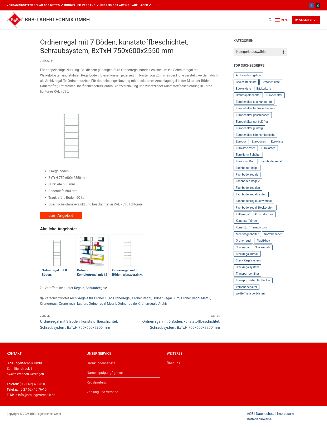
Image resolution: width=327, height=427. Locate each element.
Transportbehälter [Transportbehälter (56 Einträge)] (247, 273)
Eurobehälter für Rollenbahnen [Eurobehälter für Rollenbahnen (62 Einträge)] (255, 108)
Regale (46, 61)
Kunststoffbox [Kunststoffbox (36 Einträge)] (264, 214)
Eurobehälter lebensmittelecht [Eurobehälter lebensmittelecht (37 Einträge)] (255, 134)
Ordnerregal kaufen (73, 304)
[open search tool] (270, 19)
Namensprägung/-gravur (105, 373)
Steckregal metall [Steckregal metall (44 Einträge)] (247, 254)
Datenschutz (265, 414)
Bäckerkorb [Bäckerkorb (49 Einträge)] (264, 88)
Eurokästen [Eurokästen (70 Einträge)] (268, 148)
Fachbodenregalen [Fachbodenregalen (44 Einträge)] (248, 187)
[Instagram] (318, 5)
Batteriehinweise (259, 419)
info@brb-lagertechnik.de (36, 395)
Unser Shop (306, 19)
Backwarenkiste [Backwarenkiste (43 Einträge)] (246, 82)
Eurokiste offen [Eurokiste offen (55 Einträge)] (245, 148)
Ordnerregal (48, 304)
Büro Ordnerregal (118, 298)
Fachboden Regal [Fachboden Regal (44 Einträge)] (247, 168)
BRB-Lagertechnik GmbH (57, 20)
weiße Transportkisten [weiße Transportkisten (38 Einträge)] (250, 293)
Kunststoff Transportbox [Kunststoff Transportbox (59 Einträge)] (252, 227)
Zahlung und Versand (102, 392)
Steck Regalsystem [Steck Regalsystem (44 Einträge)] (248, 260)
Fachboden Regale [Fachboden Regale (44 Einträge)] (248, 181)
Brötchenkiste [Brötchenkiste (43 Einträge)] (271, 82)
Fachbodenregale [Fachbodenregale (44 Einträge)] (247, 174)
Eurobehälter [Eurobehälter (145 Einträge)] (274, 95)
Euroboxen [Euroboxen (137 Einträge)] (259, 141)
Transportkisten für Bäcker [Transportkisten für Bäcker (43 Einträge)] (253, 280)
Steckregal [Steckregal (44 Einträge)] (243, 247)
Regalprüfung (97, 382)
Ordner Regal (141, 298)
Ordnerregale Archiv (152, 304)
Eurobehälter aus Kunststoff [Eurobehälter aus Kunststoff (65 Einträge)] (254, 101)
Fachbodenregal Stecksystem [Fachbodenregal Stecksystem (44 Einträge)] (255, 207)
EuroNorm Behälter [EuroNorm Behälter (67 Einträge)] (248, 154)
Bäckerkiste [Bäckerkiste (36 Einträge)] (243, 88)
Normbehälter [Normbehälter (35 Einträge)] (273, 234)
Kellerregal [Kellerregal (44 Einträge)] (243, 214)
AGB (250, 414)
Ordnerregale (127, 304)
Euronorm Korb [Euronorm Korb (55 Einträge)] (245, 161)
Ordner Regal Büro (166, 298)
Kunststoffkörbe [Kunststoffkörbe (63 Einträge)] (246, 220)
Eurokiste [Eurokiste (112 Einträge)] (277, 141)
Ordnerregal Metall (102, 304)
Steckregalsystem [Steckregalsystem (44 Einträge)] (247, 267)
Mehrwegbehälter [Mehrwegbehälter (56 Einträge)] (247, 234)
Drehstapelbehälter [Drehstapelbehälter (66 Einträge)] (248, 95)
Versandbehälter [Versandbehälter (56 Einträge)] (246, 287)
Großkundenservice (101, 363)
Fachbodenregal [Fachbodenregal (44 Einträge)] (271, 161)
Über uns (173, 363)
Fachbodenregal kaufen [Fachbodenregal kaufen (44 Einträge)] (251, 194)
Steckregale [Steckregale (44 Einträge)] (262, 247)
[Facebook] (311, 5)
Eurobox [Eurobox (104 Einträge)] (241, 141)
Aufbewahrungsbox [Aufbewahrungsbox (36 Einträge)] (248, 75)
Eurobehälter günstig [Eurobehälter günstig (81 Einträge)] (249, 128)
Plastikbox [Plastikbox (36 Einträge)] (263, 240)
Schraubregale (96, 288)
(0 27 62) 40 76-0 (32, 384)
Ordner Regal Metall (195, 298)
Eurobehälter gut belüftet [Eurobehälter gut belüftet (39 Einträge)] (252, 121)
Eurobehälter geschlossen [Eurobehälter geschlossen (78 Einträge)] (252, 115)
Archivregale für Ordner (87, 298)
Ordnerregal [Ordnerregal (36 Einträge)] (243, 240)
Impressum (285, 414)
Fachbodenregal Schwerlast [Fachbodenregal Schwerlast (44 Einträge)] (254, 201)
